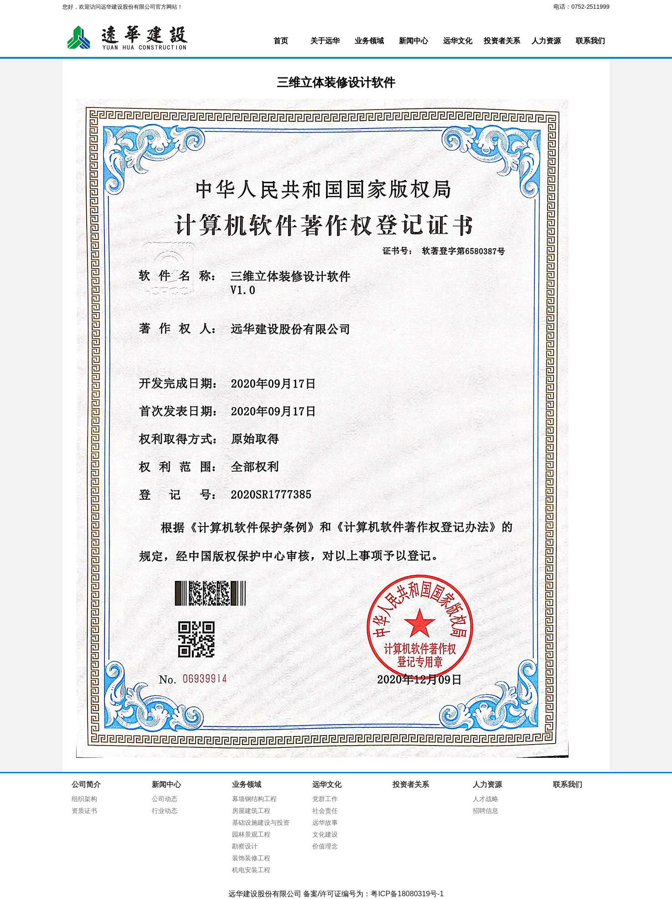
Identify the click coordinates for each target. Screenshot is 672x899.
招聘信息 (485, 810)
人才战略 (485, 798)
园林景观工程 (251, 834)
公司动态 (164, 798)
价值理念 (325, 846)
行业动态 (164, 810)
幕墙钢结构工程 (254, 798)
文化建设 (325, 834)
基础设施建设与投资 (260, 822)
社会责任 (325, 810)
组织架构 (84, 798)
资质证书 (84, 810)
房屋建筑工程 (251, 810)
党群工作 (325, 798)
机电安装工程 (251, 869)
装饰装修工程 (251, 858)
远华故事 (325, 822)
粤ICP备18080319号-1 (407, 894)
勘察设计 (245, 846)
